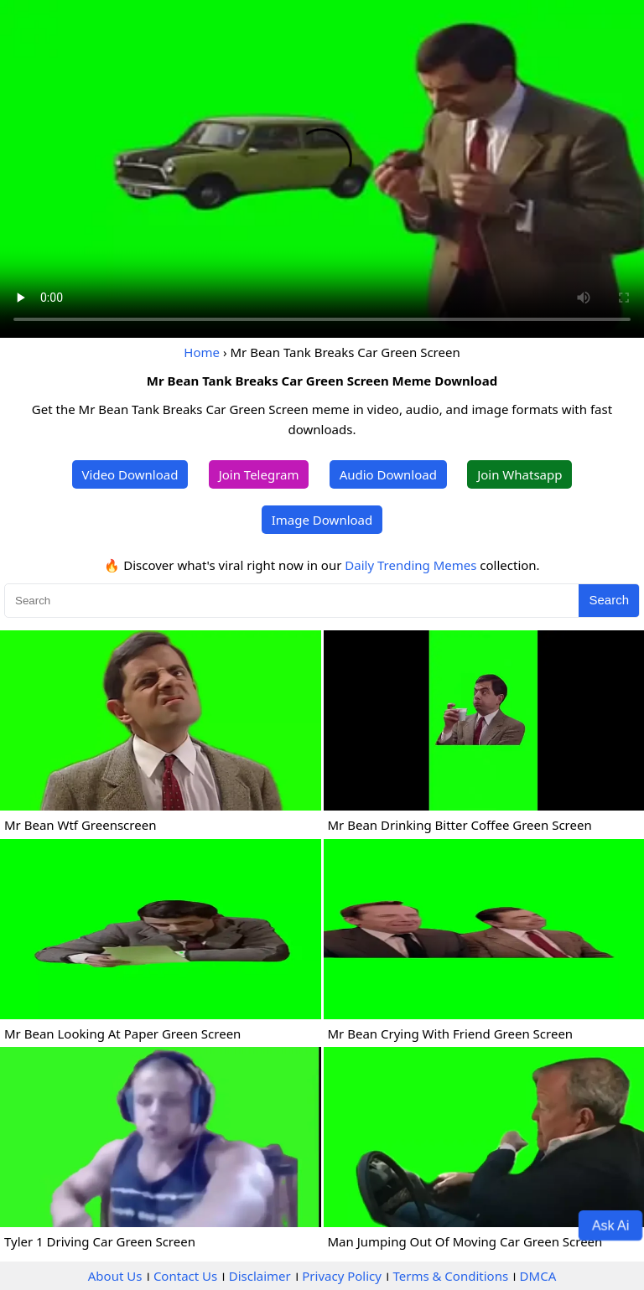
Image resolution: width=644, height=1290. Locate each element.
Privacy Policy (342, 1275)
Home (202, 352)
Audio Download (388, 474)
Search (609, 600)
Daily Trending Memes (410, 565)
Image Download (322, 519)
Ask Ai (611, 1224)
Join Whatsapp (519, 474)
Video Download (130, 474)
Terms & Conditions (450, 1275)
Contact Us (185, 1275)
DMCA (538, 1275)
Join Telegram (259, 474)
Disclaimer (260, 1275)
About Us (115, 1275)
